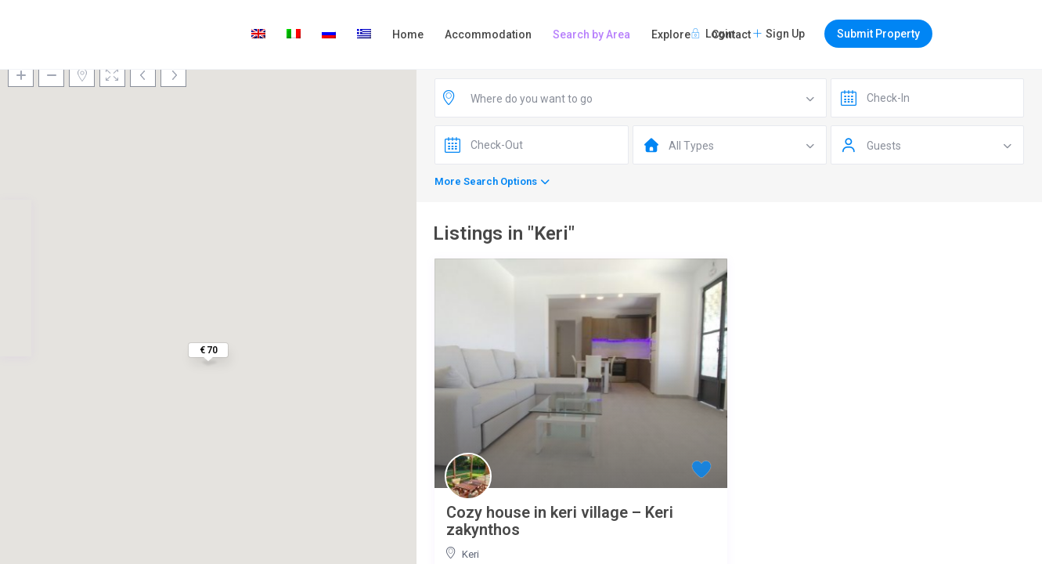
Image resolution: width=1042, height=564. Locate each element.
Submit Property (878, 33)
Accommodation (488, 34)
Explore (670, 34)
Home (408, 34)
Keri (470, 554)
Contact (731, 34)
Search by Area (591, 34)
